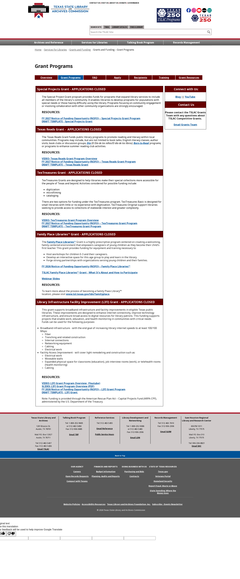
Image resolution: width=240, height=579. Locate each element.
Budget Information (105, 471)
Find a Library (136, 27)
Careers (77, 471)
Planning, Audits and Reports (106, 476)
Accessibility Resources (93, 504)
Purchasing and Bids (134, 471)
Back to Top (120, 456)
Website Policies (72, 504)
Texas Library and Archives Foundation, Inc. (129, 504)
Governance (133, 3)
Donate (122, 3)
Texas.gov (163, 471)
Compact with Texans (77, 481)
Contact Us (94, 3)
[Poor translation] (11, 533)
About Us (114, 3)
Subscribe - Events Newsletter (167, 504)
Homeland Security (163, 481)
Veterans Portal (163, 476)
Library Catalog (119, 27)
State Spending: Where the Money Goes (163, 491)
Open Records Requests (77, 476)
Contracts (134, 476)
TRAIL (106, 27)
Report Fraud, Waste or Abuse (163, 486)
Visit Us (105, 3)
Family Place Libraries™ (61, 242)
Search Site (96, 27)
